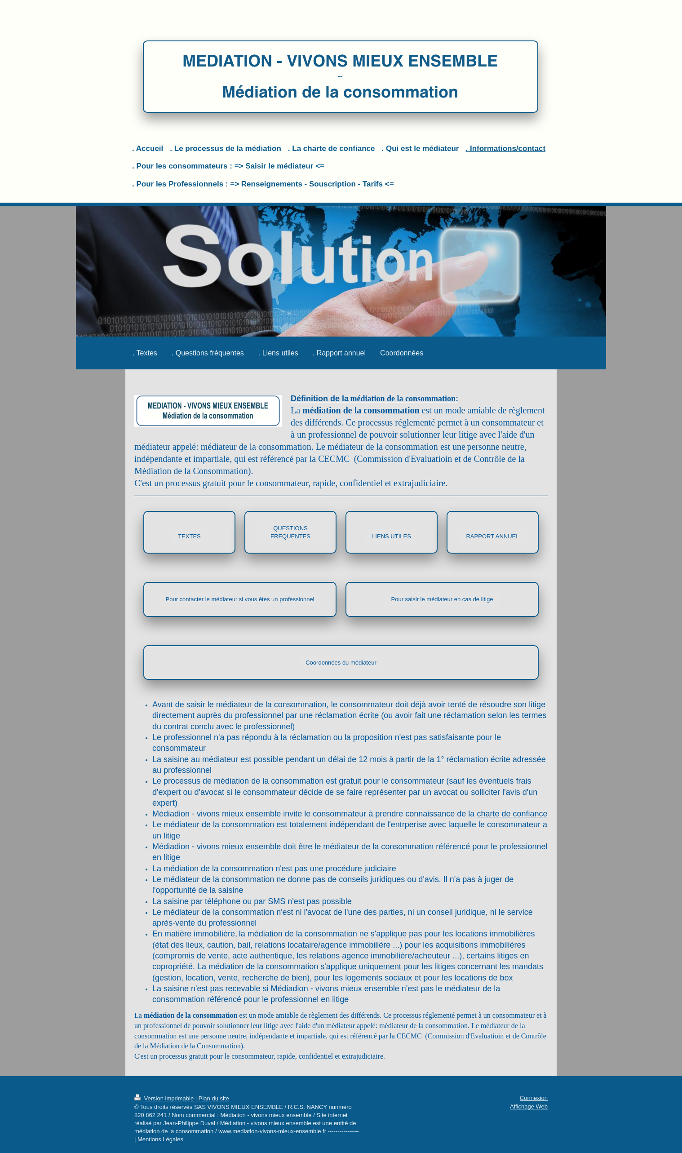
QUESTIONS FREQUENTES (290, 532)
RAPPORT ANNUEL (492, 536)
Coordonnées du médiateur (341, 662)
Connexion (534, 1098)
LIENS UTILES (391, 536)
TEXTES (189, 536)
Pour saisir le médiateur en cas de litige (442, 599)
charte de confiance (512, 813)
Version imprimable (164, 1098)
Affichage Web (529, 1106)
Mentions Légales (160, 1139)
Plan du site (214, 1098)
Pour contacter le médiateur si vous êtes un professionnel (240, 599)
